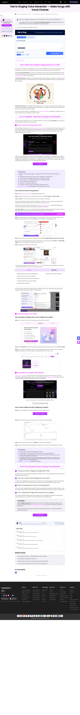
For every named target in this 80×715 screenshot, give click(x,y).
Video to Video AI (36, 594)
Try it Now (40, 163)
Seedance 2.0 (45, 590)
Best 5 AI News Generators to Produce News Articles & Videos (28, 548)
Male (23, 54)
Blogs (71, 597)
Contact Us (72, 592)
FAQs (71, 594)
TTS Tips (29, 14)
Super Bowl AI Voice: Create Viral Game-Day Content (27, 536)
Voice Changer (53, 599)
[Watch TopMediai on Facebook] (4, 595)
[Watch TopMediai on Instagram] (6, 595)
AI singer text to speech (43, 111)
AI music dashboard (26, 193)
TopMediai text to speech (20, 375)
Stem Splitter (52, 597)
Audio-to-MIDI (39, 265)
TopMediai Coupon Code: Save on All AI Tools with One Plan (28, 532)
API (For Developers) (26, 601)
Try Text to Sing (40, 515)
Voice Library (63, 594)
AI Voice (61, 590)
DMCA (71, 595)
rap (50, 156)
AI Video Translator (64, 597)
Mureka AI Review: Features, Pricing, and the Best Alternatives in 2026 (33, 561)
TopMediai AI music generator (39, 128)
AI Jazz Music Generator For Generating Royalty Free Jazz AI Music (32, 556)
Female (27, 54)
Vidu (43, 594)
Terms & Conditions (74, 599)
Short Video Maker (36, 597)
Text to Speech (7, 20)
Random (19, 54)
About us (72, 590)
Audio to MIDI (52, 595)
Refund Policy (73, 605)
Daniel (20, 522)
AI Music (51, 590)
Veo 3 (43, 592)
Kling (43, 597)
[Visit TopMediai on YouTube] (8, 595)
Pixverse (44, 595)
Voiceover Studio (63, 601)
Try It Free (6, 25)
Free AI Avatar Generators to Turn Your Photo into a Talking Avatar (32, 563)
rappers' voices (50, 377)
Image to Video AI (36, 590)
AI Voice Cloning (25, 597)
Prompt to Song (21, 37)
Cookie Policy (73, 601)
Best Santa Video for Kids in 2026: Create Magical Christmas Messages (30, 540)
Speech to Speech (64, 595)
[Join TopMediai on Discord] (13, 595)
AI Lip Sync (62, 599)
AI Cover (51, 592)
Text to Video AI (35, 592)
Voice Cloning (63, 592)
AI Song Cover (25, 595)
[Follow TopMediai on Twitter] (1, 595)
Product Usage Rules (74, 609)
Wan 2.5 (44, 599)
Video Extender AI (36, 595)
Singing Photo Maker (54, 594)
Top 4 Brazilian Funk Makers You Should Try (27, 558)
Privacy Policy (73, 603)
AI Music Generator (23, 14)
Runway (44, 601)
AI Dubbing (24, 599)
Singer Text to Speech (40, 413)
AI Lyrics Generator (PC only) (44, 205)
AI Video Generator (26, 590)
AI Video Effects (35, 599)
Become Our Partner (74, 607)
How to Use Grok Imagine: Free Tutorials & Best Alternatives (28, 544)
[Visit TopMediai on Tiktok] (10, 595)
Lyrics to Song (31, 37)
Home (17, 14)
